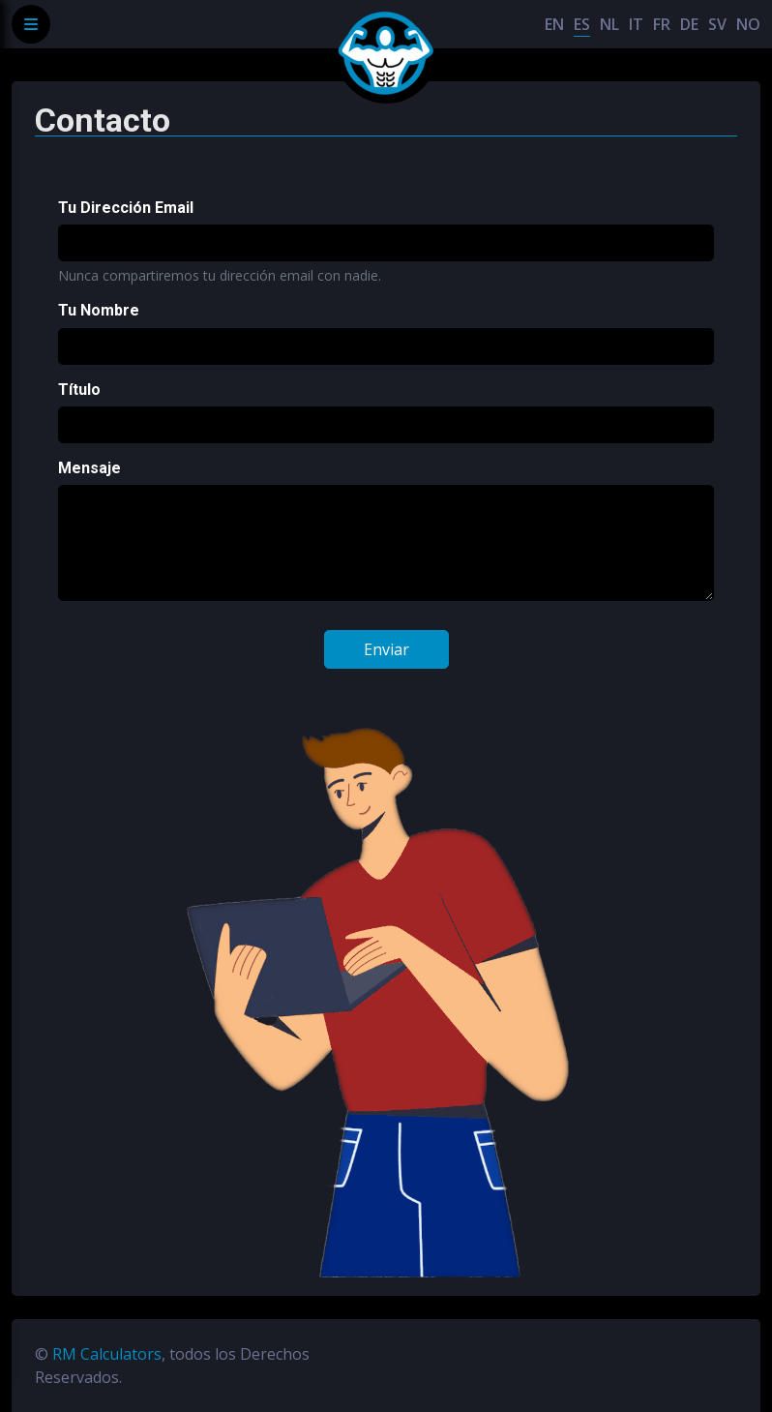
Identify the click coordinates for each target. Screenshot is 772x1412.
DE (689, 24)
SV (717, 24)
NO (748, 24)
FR (661, 24)
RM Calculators (107, 1354)
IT (636, 24)
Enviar (386, 649)
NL (609, 24)
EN (554, 24)
